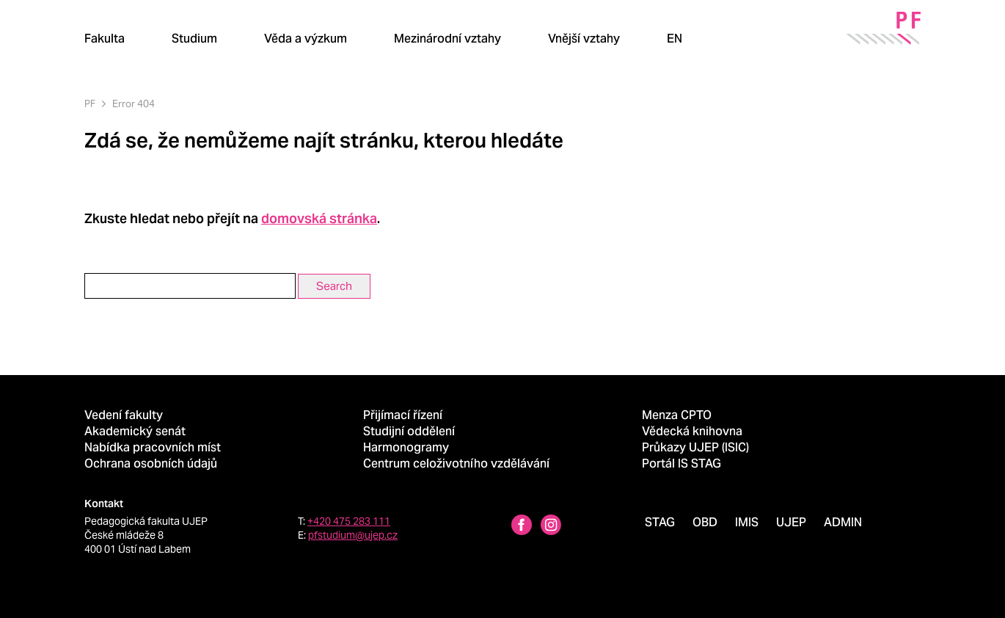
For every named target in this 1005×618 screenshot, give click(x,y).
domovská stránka (319, 218)
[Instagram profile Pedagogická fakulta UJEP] (551, 527)
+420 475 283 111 (348, 521)
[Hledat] (726, 38)
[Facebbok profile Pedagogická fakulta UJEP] (521, 527)
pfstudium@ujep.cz (353, 535)
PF (89, 104)
